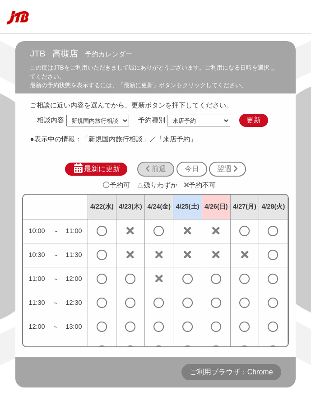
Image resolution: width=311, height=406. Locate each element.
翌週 (227, 169)
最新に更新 (96, 168)
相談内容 (50, 120)
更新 (253, 120)
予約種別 (151, 120)
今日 (192, 169)
